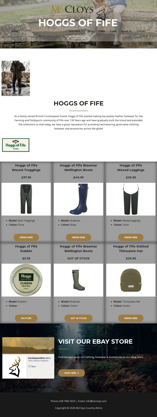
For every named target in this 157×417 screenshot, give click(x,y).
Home (14, 31)
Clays (102, 31)
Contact (141, 31)
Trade (113, 31)
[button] (26, 237)
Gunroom (74, 31)
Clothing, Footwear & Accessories (42, 31)
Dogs (91, 31)
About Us (126, 31)
